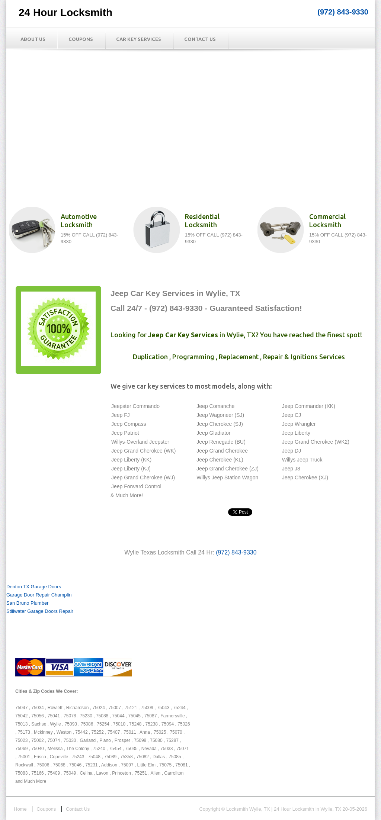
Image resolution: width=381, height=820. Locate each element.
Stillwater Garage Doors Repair (39, 611)
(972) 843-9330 (342, 12)
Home (20, 809)
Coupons (80, 39)
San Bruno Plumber (27, 603)
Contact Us (200, 39)
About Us (32, 39)
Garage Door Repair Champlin (39, 595)
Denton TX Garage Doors (33, 586)
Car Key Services (138, 39)
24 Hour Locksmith (65, 12)
